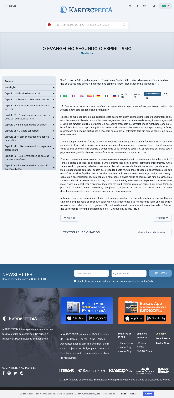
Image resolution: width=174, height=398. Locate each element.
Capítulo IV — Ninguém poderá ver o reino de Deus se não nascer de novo (27, 117)
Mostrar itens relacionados (153, 232)
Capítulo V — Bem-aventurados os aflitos (26, 124)
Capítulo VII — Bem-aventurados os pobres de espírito (27, 138)
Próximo (162, 217)
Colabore (160, 333)
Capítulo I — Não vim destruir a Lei (22, 93)
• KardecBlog (125, 351)
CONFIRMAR (160, 273)
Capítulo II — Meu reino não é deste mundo (27, 99)
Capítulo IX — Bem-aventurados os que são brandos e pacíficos (27, 158)
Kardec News (162, 343)
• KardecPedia (125, 343)
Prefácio (9, 81)
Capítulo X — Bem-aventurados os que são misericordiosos (26, 167)
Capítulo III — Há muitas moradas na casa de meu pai (27, 107)
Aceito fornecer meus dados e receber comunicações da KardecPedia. (115, 281)
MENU (10, 6)
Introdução (10, 87)
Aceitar (148, 394)
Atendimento (162, 338)
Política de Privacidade (129, 394)
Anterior (69, 217)
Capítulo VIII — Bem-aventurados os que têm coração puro (28, 148)
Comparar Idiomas (152, 94)
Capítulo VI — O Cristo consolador (22, 130)
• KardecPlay (124, 347)
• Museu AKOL (144, 350)
